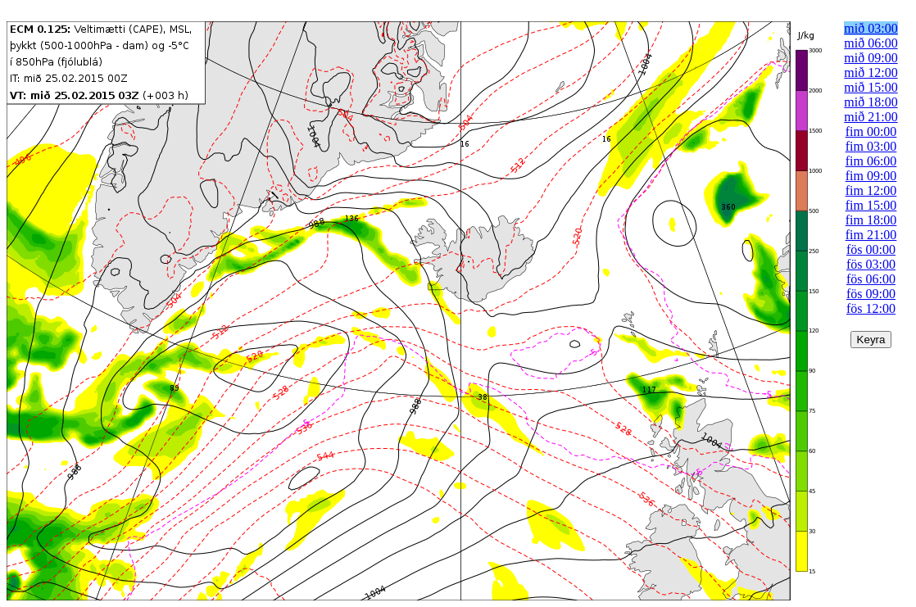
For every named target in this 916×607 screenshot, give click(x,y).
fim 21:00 (871, 235)
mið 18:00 (870, 102)
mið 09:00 (870, 58)
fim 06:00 (871, 161)
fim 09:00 (871, 176)
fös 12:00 (871, 308)
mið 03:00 (870, 28)
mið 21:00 (870, 117)
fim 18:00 (871, 220)
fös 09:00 (871, 294)
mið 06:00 (870, 43)
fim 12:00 (871, 190)
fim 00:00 (871, 131)
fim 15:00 (871, 205)
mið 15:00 (870, 87)
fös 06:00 (871, 279)
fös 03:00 (871, 264)
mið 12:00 (870, 72)
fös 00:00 (871, 249)
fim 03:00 (871, 146)
